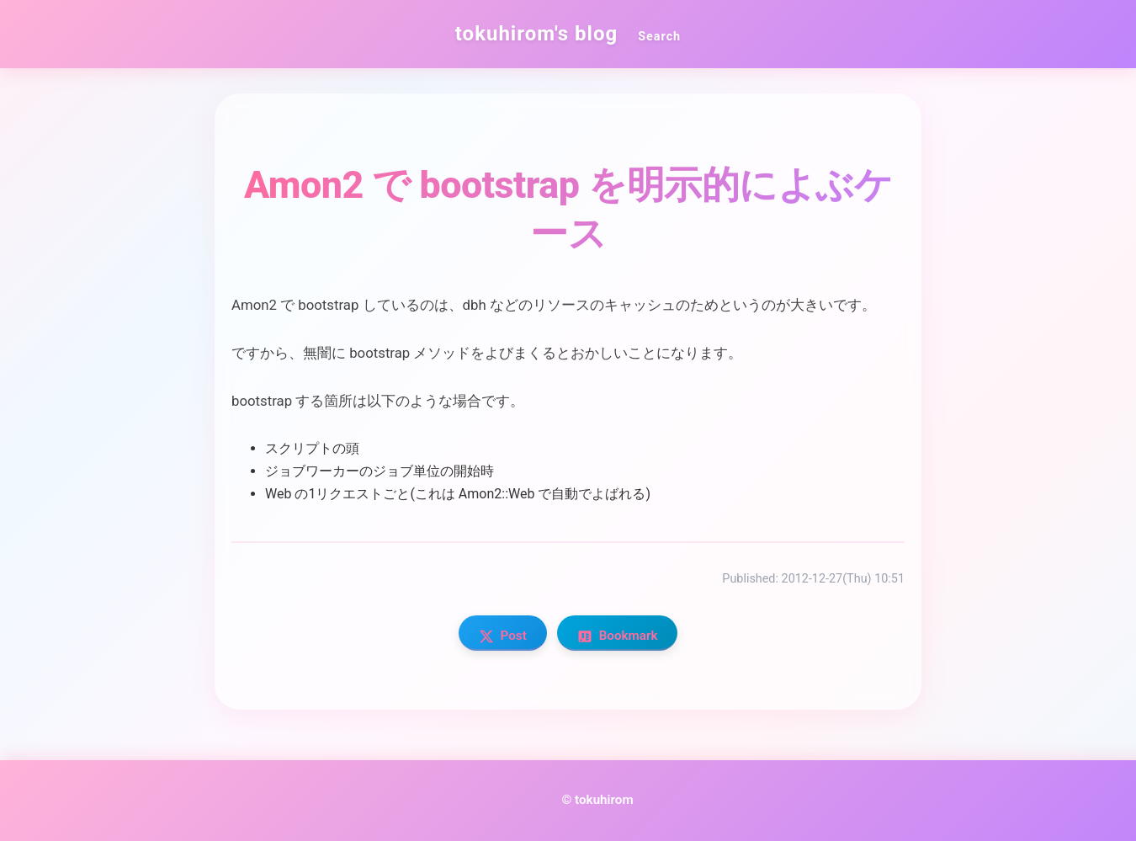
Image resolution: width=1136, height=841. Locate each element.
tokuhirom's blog (536, 33)
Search (659, 36)
